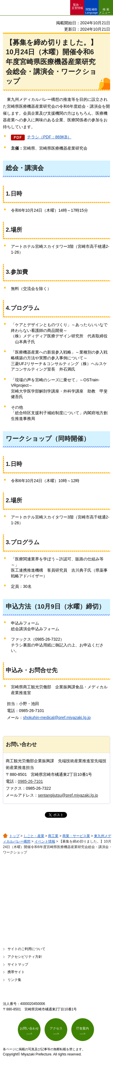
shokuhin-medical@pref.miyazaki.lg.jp (57, 717)
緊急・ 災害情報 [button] (77, 6)
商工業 (53, 836)
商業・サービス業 (76, 836)
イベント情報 (45, 841)
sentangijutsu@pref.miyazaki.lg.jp (68, 795)
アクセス (56, 1028)
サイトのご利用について (26, 949)
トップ (14, 836)
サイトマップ (17, 964)
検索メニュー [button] (104, 11)
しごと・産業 (34, 836)
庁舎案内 (82, 1028)
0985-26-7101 (30, 781)
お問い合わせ (29, 1028)
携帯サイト (16, 972)
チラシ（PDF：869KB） (49, 137)
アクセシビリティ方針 (24, 957)
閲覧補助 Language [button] (91, 11)
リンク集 (14, 980)
